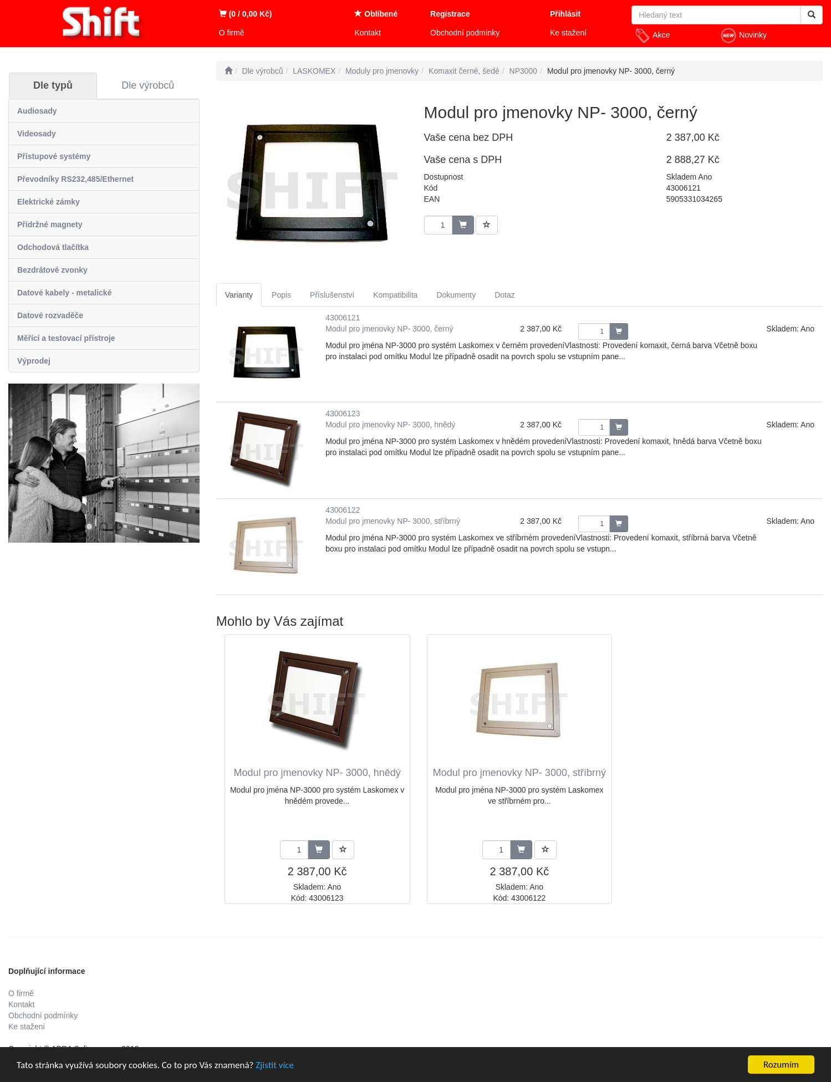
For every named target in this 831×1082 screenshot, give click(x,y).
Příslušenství (332, 294)
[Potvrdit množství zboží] (618, 331)
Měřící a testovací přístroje (66, 338)
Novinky (743, 35)
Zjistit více (275, 1065)
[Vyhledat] (812, 15)
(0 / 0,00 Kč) (245, 13)
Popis (281, 294)
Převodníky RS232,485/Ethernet (75, 179)
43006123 (342, 413)
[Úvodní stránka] (228, 71)
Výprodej (33, 360)
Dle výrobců (147, 85)
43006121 (342, 317)
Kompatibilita (395, 294)
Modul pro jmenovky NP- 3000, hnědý (390, 424)
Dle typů (53, 85)
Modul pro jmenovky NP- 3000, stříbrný (392, 521)
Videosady (36, 133)
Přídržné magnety (49, 224)
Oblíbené (375, 13)
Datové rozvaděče (50, 315)
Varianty (239, 294)
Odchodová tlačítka (53, 247)
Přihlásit (565, 13)
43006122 (342, 510)
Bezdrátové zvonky (52, 270)
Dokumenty (456, 294)
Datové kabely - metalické (64, 292)
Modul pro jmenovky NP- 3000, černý (389, 328)
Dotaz (504, 294)
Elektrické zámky (48, 201)
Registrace (450, 13)
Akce (652, 35)
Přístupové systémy (53, 156)
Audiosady (37, 110)
